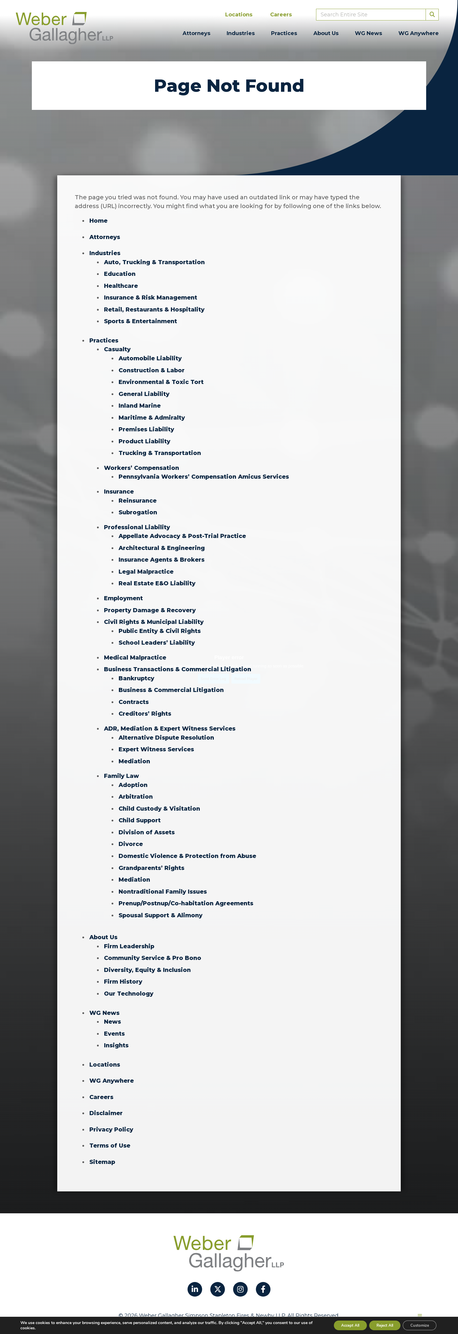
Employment (124, 593)
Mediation (135, 753)
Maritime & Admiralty (152, 414)
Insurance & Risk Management (152, 296)
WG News (368, 33)
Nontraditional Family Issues (164, 882)
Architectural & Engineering (163, 543)
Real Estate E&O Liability (158, 578)
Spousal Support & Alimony (162, 905)
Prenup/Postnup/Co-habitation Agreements (189, 894)
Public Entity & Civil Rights (161, 625)
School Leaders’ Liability (158, 637)
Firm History (123, 971)
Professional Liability (138, 523)
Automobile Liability (151, 356)
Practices (284, 33)
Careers (281, 14)
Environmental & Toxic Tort (162, 379)
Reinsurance (138, 496)
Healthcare (121, 284)
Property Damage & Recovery (150, 604)
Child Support (140, 812)
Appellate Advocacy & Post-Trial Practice (185, 531)
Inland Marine (140, 403)
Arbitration (136, 789)
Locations (238, 14)
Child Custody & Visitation (161, 800)
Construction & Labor (153, 368)
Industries (241, 33)
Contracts (134, 695)
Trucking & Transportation (161, 450)
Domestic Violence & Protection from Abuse (190, 847)
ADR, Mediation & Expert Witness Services (172, 721)
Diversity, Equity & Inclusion (149, 959)
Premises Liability (147, 426)
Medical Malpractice (136, 651)
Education (120, 273)
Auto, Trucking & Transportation (156, 261)
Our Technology (129, 983)
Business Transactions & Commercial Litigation (180, 663)
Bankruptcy (137, 672)
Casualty (118, 347)
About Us (326, 33)
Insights (117, 1034)
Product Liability (145, 438)
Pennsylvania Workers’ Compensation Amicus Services (207, 473)
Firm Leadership (129, 936)
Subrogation (138, 508)
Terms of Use (110, 1133)
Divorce (131, 835)
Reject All (379, 1325)
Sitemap (102, 1149)
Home (98, 220)
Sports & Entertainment (142, 319)
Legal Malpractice (147, 566)
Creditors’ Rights (146, 707)
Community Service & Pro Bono (154, 948)
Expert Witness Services (158, 742)
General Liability (144, 391)
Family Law (121, 768)
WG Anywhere (418, 33)
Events (115, 1022)
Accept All (340, 1325)
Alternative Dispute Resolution (168, 730)
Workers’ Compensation (143, 464)
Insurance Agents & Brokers (163, 555)
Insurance (119, 488)
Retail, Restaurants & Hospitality (156, 308)
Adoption (134, 777)
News (112, 1011)
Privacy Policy (111, 1117)
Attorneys (196, 33)
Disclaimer (106, 1101)
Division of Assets (148, 824)
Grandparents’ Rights (153, 859)
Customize (418, 1325)
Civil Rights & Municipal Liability (155, 616)
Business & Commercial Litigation (173, 683)
